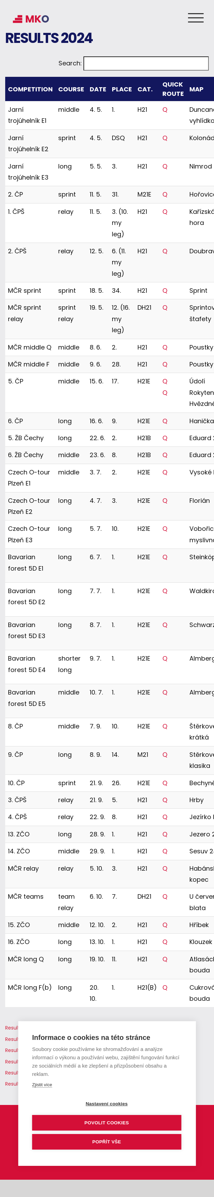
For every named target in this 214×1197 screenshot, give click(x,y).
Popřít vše (106, 1141)
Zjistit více (42, 1084)
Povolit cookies (106, 1122)
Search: (70, 63)
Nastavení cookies (106, 1103)
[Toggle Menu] (196, 17)
